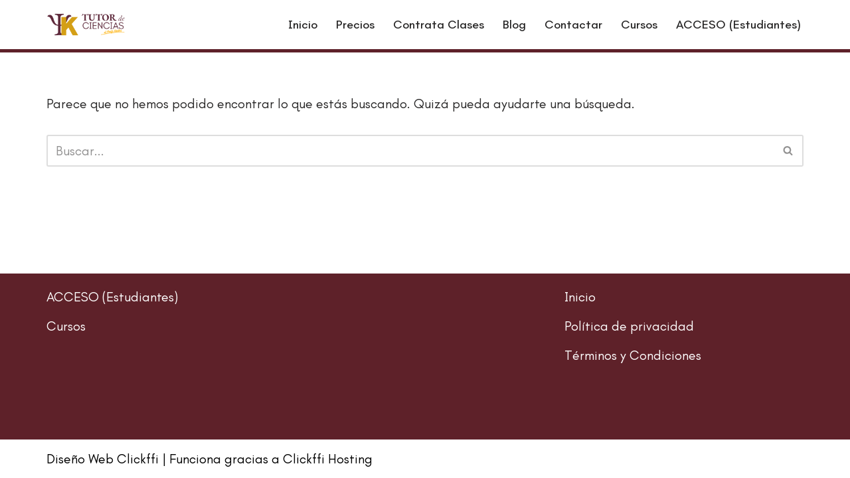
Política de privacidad (629, 326)
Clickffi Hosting (328, 459)
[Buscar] (410, 151)
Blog (514, 24)
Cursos (639, 24)
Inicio (302, 24)
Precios (355, 24)
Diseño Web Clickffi (102, 459)
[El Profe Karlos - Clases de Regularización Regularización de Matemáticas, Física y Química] (86, 24)
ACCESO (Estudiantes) (738, 24)
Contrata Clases (438, 24)
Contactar (573, 24)
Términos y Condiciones (632, 355)
